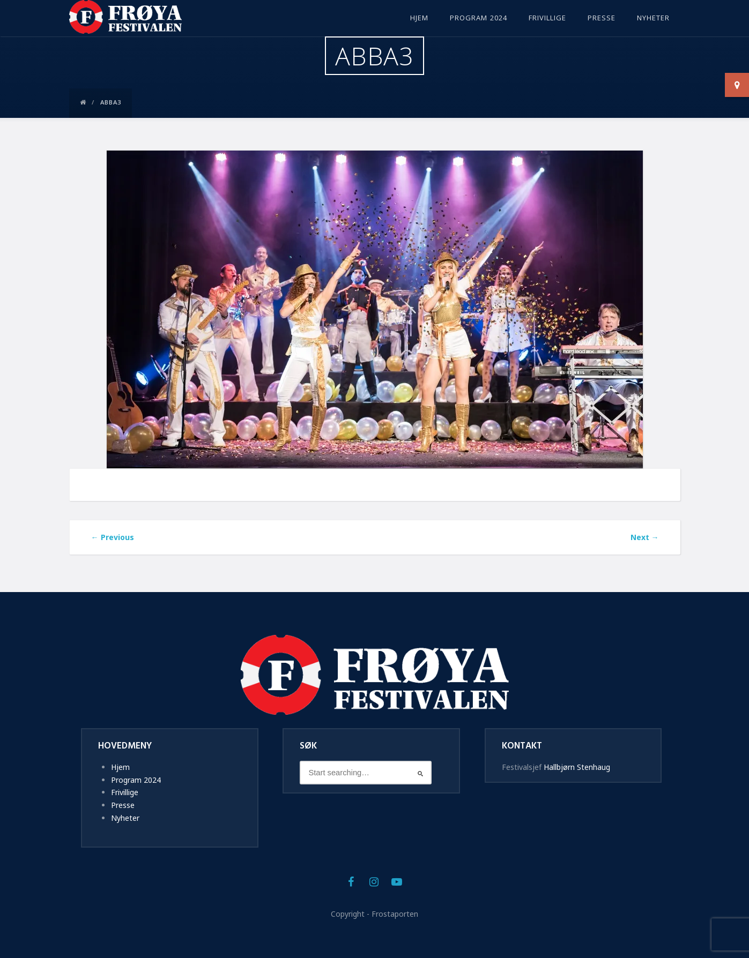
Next (645, 537)
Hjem (419, 19)
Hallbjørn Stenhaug (577, 767)
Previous (112, 537)
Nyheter (653, 19)
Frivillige (547, 19)
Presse (601, 19)
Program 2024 (478, 19)
